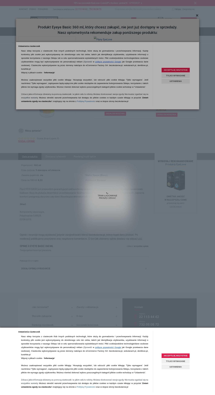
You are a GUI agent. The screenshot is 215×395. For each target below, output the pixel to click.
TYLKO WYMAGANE (175, 361)
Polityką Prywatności (86, 387)
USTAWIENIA (175, 367)
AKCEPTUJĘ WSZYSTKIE (175, 356)
